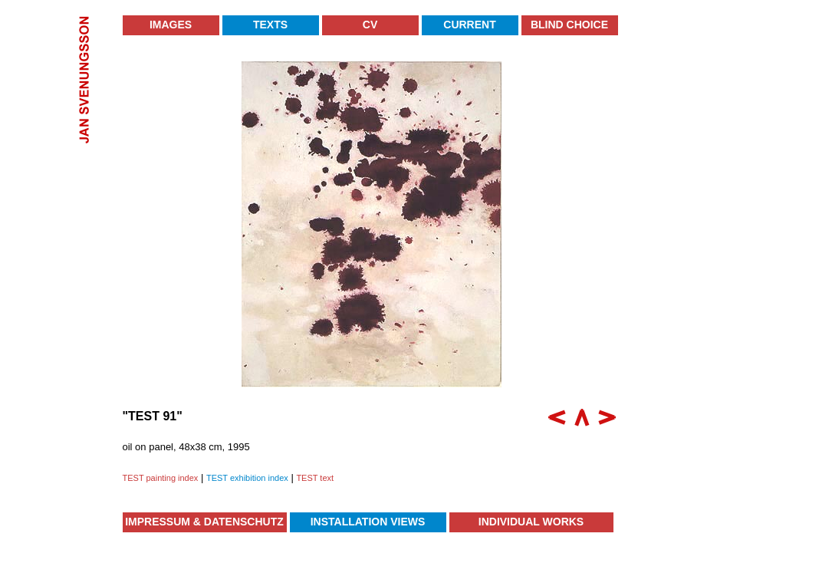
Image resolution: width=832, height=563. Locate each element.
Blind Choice (569, 24)
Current (469, 24)
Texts (270, 24)
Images (171, 24)
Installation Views (368, 521)
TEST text (315, 477)
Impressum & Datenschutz (204, 521)
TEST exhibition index (247, 477)
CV (370, 24)
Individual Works (531, 521)
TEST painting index (161, 477)
